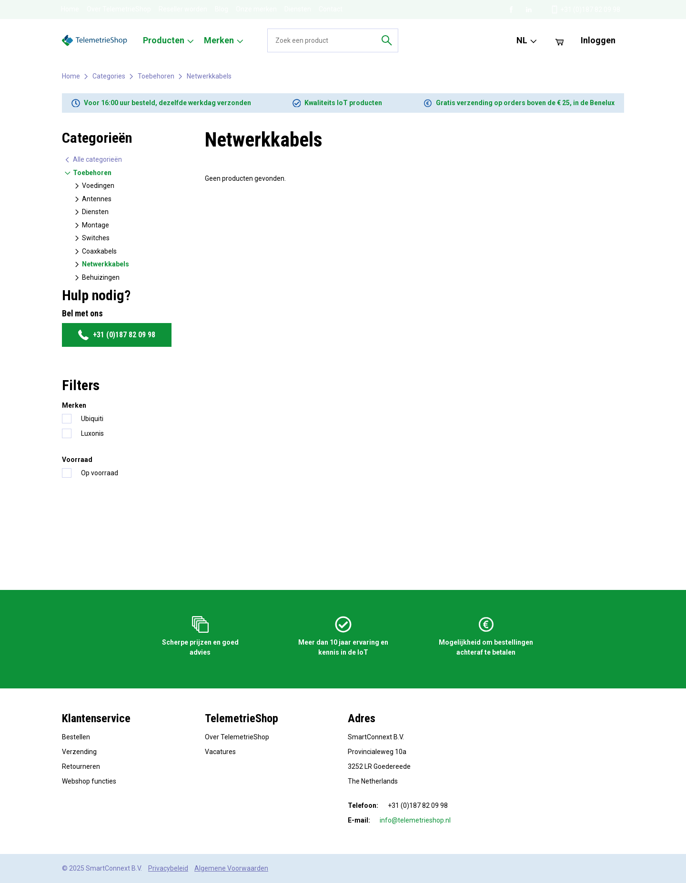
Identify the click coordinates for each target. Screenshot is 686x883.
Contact (331, 9)
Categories (108, 76)
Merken (74, 405)
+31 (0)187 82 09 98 (116, 335)
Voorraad (77, 459)
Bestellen (76, 737)
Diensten (297, 9)
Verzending (79, 751)
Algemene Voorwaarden (231, 868)
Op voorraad (99, 473)
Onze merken (256, 9)
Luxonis (92, 433)
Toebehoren (156, 76)
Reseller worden (183, 9)
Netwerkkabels (209, 76)
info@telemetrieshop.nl (415, 820)
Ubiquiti (92, 418)
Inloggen (598, 40)
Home (70, 9)
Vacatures (220, 751)
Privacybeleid (168, 868)
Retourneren (81, 766)
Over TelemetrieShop (119, 9)
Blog (221, 9)
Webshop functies (89, 781)
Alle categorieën (93, 160)
